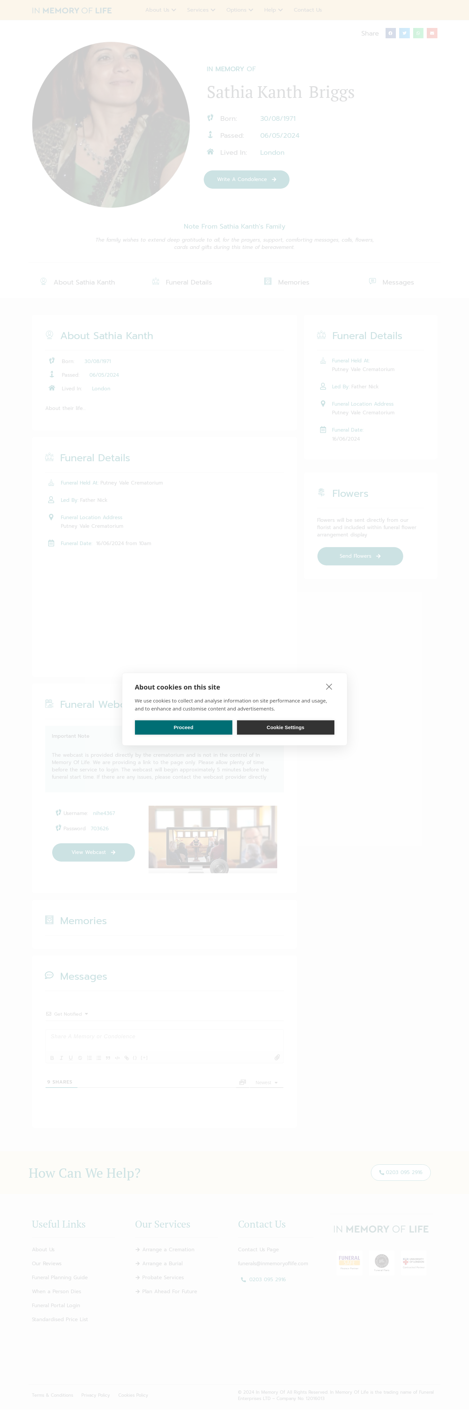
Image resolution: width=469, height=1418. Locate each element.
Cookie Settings (285, 727)
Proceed (183, 727)
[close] (329, 686)
